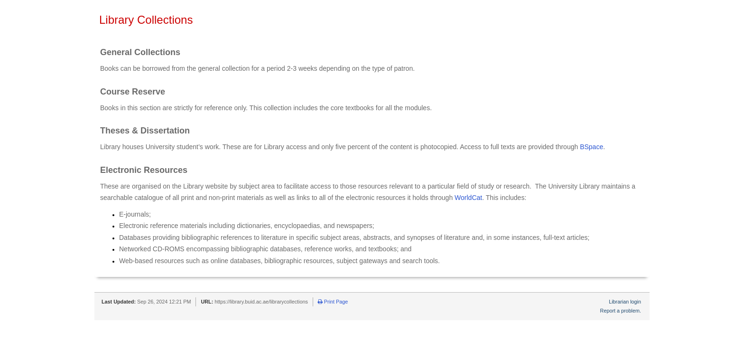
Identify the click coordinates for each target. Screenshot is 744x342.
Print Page (333, 301)
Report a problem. (620, 311)
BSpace (591, 147)
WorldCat (468, 197)
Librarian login (625, 301)
